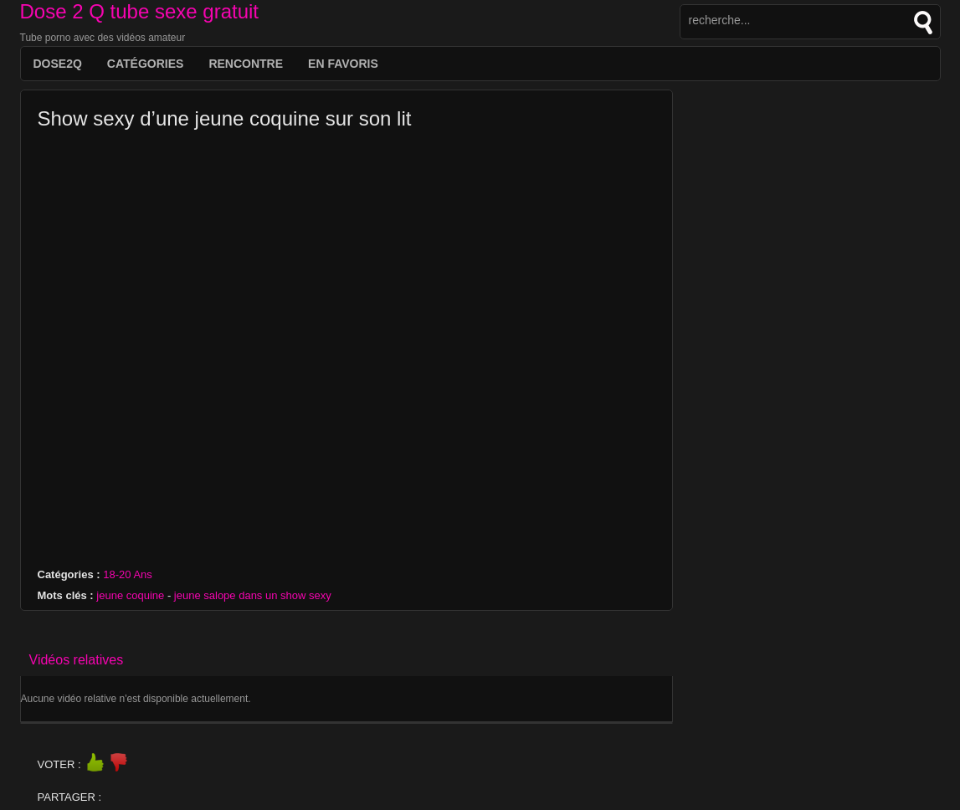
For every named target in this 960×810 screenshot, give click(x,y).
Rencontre (245, 63)
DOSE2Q (57, 63)
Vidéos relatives (76, 660)
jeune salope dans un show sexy (252, 595)
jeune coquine (130, 595)
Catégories (145, 63)
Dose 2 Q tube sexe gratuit (139, 11)
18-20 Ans (127, 574)
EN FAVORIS (343, 63)
